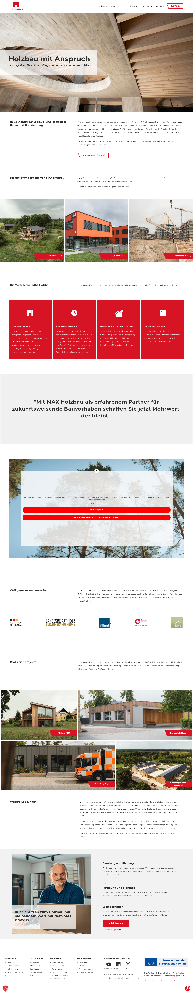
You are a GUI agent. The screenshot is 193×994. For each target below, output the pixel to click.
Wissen (82, 966)
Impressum (129, 974)
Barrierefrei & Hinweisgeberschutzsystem (122, 978)
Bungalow (34, 963)
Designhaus (35, 966)
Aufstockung (57, 963)
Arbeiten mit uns (86, 969)
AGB (107, 974)
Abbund (10, 963)
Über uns (83, 963)
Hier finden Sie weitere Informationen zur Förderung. (163, 981)
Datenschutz (117, 974)
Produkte (10, 958)
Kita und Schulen (59, 972)
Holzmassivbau (13, 966)
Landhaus (34, 969)
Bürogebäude (58, 966)
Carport (10, 975)
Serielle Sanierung (60, 975)
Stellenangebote (86, 972)
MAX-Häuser (35, 958)
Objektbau (56, 958)
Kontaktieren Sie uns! (93, 155)
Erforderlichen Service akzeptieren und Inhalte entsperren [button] (96, 517)
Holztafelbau (12, 969)
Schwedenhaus (36, 972)
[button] (5, 988)
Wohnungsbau (58, 979)
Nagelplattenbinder (15, 972)
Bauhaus (34, 975)
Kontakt (174, 6)
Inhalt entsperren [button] (96, 510)
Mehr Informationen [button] (96, 504)
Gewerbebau (57, 969)
